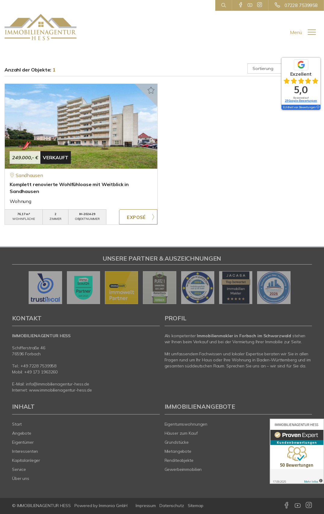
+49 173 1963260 (41, 372)
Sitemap (195, 505)
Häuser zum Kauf (181, 433)
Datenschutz (171, 505)
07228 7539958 (301, 5)
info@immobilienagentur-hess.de (57, 384)
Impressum (146, 505)
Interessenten (25, 451)
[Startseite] (41, 27)
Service (19, 469)
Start (17, 424)
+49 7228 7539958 (38, 366)
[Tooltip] (317, 107)
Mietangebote (178, 451)
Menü (296, 32)
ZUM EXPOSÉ (138, 216)
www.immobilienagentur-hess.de (60, 390)
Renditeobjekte (179, 460)
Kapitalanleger (26, 460)
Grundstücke (177, 442)
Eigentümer (23, 442)
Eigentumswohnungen (186, 424)
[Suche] (223, 5)
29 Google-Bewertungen (301, 100)
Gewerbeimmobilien (183, 469)
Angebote (21, 433)
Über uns (20, 478)
